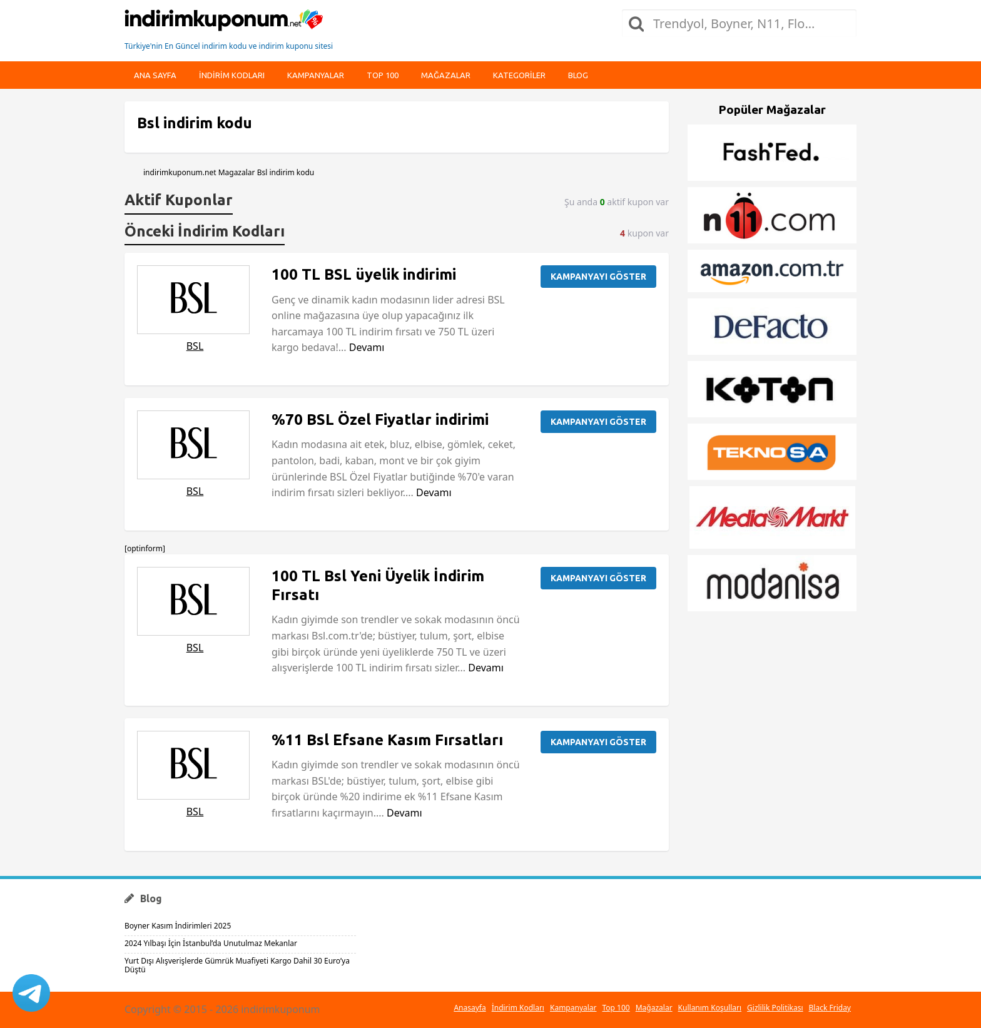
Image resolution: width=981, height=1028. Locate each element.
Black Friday (830, 1007)
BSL (195, 346)
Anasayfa (469, 1007)
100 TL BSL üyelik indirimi (364, 274)
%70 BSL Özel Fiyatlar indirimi (380, 419)
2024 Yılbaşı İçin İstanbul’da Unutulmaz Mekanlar (211, 943)
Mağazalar (445, 75)
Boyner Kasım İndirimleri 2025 (178, 925)
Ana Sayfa (155, 75)
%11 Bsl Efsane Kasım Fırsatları (387, 739)
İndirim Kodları (518, 1007)
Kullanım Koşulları (709, 1007)
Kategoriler (519, 75)
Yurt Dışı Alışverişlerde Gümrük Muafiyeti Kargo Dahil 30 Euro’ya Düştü (237, 965)
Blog (578, 75)
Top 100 (383, 75)
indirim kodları (232, 75)
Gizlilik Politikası (775, 1007)
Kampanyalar (315, 75)
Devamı (367, 347)
